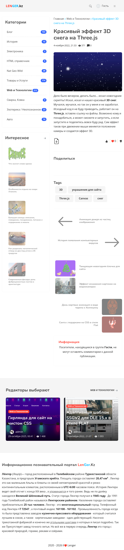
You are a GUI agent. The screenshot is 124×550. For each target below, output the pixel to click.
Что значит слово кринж (22, 162)
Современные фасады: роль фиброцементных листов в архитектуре (23, 280)
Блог (9, 32)
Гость (102, 6)
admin (19, 432)
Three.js (64, 198)
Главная (59, 18)
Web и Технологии (19, 90)
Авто (10, 119)
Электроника (15, 51)
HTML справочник (18, 61)
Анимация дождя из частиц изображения (95, 221)
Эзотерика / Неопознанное (24, 109)
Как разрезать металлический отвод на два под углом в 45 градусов (24, 249)
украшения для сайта (86, 189)
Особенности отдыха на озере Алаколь (24, 188)
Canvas (83, 198)
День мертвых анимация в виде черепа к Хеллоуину (80, 306)
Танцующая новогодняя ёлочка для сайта (99, 268)
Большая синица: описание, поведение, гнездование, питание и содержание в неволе (26, 218)
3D (61, 189)
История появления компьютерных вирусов (78, 242)
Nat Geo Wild (15, 71)
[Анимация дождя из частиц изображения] (66, 221)
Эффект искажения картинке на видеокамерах (97, 285)
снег (100, 198)
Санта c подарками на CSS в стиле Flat (78, 324)
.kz (14, 6)
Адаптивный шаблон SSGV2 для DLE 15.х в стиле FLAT (90, 417)
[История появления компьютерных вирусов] (110, 242)
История (12, 41)
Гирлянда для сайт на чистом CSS (32, 420)
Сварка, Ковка (15, 100)
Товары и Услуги (17, 80)
